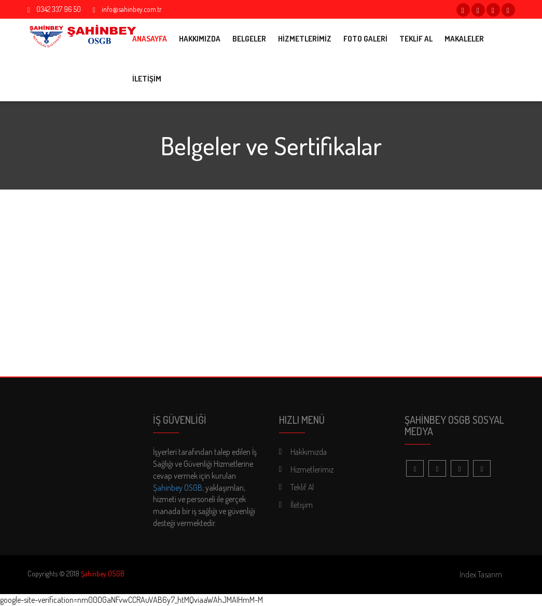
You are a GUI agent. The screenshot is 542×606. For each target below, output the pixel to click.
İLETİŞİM (146, 79)
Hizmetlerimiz (311, 469)
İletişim (301, 505)
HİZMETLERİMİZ (304, 39)
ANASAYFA (149, 39)
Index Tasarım (481, 574)
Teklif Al (302, 487)
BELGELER (249, 39)
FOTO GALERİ (365, 39)
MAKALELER (464, 39)
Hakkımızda (308, 452)
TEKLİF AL (416, 39)
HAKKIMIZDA (199, 39)
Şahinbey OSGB (177, 487)
